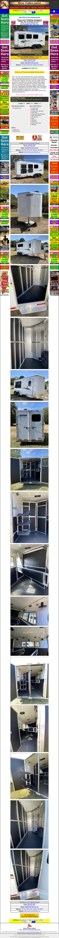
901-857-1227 (32, 60)
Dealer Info (34, 7)
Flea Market (41, 7)
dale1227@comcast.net (31, 63)
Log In (28, 7)
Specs (19, 54)
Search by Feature (14, 7)
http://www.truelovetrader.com (29, 58)
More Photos (38, 54)
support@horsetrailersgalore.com (31, 929)
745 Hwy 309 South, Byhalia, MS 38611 (32, 65)
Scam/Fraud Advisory (29, 14)
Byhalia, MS (38, 56)
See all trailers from (29, 915)
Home (47, 7)
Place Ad (23, 7)
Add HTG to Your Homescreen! (29, 17)
